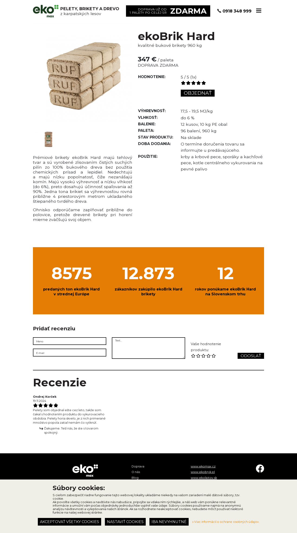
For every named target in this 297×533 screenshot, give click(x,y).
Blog (135, 477)
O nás (136, 472)
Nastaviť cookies (125, 522)
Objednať (198, 93)
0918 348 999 (237, 11)
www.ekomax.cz (203, 466)
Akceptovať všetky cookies (69, 522)
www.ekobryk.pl (203, 472)
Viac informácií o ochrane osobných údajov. (225, 522)
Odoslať (251, 355)
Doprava (138, 466)
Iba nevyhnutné (169, 522)
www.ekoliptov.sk (204, 477)
